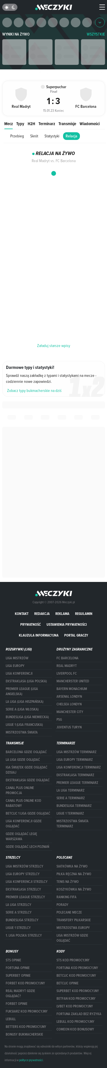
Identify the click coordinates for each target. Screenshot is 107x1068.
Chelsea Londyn (69, 704)
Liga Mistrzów (17, 658)
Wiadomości (90, 124)
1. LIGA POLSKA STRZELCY (24, 935)
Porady (62, 904)
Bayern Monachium (71, 689)
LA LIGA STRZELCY (18, 904)
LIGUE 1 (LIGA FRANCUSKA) (24, 724)
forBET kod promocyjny (25, 983)
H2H (31, 124)
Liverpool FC (66, 673)
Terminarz (47, 124)
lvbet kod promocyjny (74, 1006)
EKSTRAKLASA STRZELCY (23, 889)
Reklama (62, 613)
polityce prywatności (31, 1060)
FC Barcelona (67, 658)
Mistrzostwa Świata (22, 732)
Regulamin (83, 613)
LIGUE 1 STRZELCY (18, 928)
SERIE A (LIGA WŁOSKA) (22, 709)
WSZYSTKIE (96, 34)
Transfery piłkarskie (73, 920)
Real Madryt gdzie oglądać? (20, 993)
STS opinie (13, 960)
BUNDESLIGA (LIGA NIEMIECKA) (27, 717)
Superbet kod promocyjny (77, 991)
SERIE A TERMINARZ (70, 798)
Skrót (34, 136)
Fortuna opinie (18, 968)
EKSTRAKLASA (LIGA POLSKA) (26, 681)
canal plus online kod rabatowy (23, 803)
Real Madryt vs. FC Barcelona (51, 72)
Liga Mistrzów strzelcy (24, 866)
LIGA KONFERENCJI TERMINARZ (78, 767)
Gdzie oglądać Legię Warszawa (21, 836)
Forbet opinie (16, 1003)
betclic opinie (67, 983)
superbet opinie (18, 975)
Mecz (8, 124)
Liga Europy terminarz (74, 759)
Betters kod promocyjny (26, 1026)
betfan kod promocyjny (76, 998)
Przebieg (17, 136)
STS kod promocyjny (73, 960)
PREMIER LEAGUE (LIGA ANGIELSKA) (22, 691)
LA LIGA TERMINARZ (70, 790)
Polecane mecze (69, 912)
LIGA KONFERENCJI (19, 673)
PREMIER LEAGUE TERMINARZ (77, 782)
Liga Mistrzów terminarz (76, 752)
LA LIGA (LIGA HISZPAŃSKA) (24, 701)
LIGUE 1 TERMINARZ (70, 813)
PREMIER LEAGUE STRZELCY (25, 897)
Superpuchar (14, 72)
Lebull (11, 1019)
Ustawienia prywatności (67, 624)
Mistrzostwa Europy (73, 928)
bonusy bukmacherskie (24, 1034)
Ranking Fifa (66, 897)
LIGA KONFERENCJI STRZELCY (27, 881)
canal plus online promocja (20, 790)
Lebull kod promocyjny (75, 1021)
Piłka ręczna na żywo (73, 874)
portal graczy (76, 635)
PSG (59, 719)
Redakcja (42, 613)
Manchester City (69, 712)
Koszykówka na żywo (73, 889)
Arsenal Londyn (69, 696)
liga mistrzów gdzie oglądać (72, 938)
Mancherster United (72, 681)
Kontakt (22, 613)
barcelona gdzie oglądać (26, 752)
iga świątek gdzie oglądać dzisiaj (26, 770)
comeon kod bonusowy (75, 1029)
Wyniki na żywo (16, 34)
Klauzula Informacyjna (38, 635)
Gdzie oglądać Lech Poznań (27, 846)
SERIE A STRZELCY (19, 912)
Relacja (71, 136)
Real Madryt (66, 666)
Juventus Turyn (69, 727)
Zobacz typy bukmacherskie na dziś (34, 390)
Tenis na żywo (67, 881)
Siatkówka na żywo (72, 866)
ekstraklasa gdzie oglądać (28, 780)
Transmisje (67, 124)
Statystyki (52, 136)
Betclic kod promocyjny (76, 975)
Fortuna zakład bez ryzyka (78, 1014)
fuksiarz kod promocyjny (27, 1011)
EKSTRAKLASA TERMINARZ (75, 775)
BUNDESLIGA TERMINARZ (74, 805)
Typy (20, 124)
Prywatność (30, 624)
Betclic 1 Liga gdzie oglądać (28, 813)
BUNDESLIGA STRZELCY (22, 920)
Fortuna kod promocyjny (77, 968)
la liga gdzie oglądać (23, 759)
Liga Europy (15, 666)
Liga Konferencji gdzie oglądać (24, 824)
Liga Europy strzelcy (23, 874)
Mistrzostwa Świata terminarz (72, 824)
